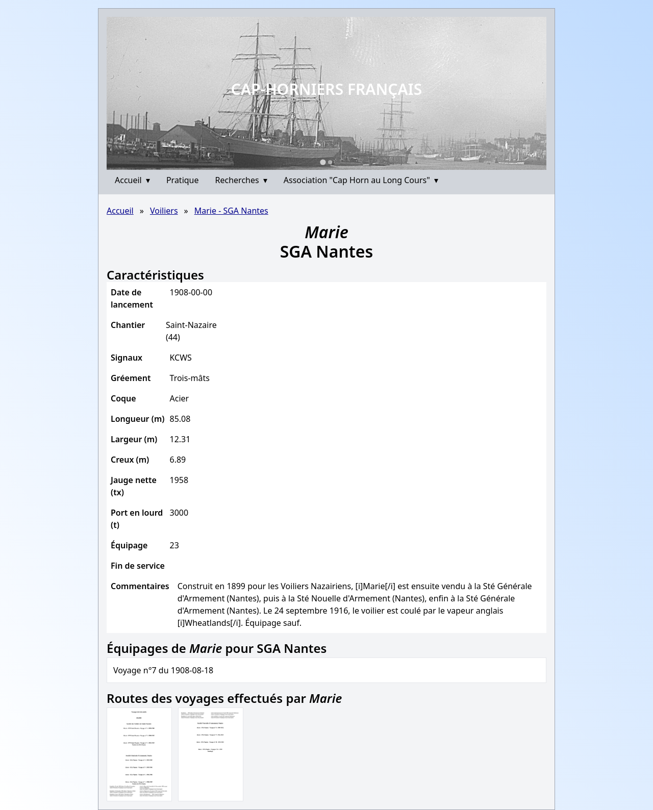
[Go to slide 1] (322, 162)
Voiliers (164, 210)
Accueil (132, 180)
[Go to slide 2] (330, 162)
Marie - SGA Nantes (231, 210)
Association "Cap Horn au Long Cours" (361, 180)
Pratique (182, 180)
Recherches (241, 180)
